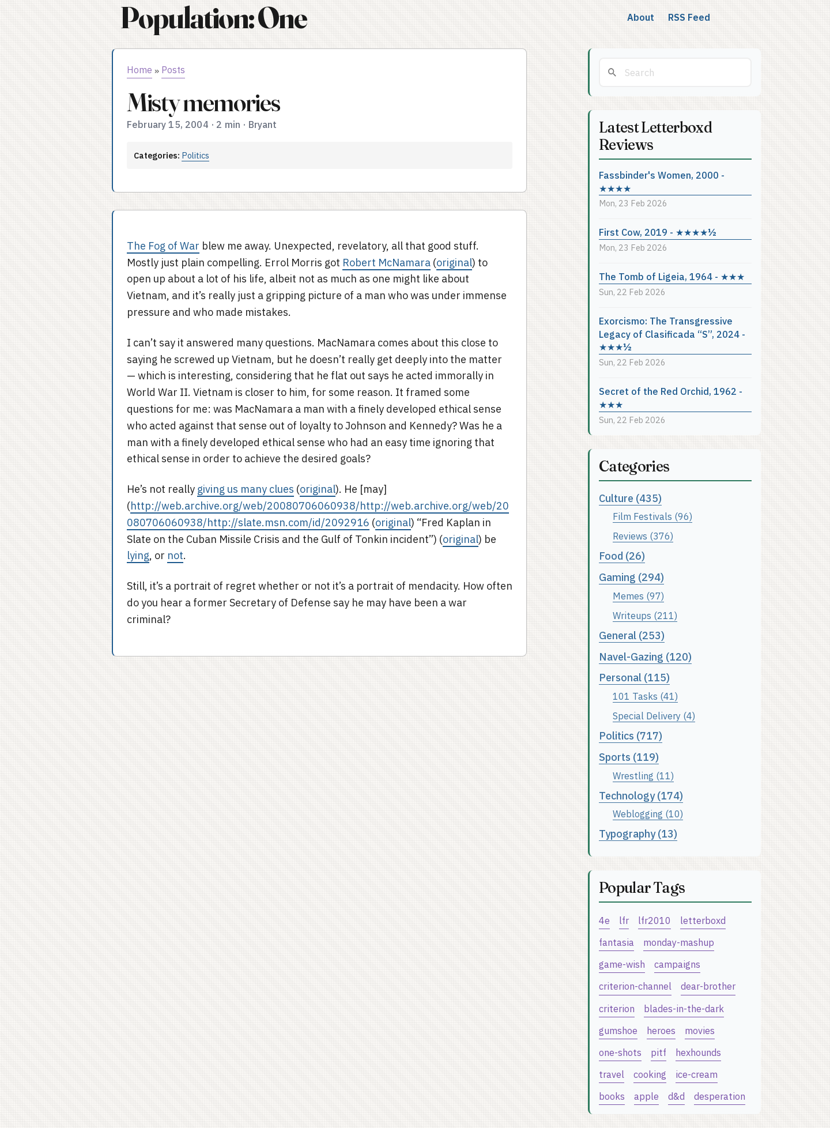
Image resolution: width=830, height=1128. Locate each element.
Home (139, 70)
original (454, 262)
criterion (617, 1008)
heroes (661, 1030)
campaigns (677, 964)
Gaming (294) (631, 577)
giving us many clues (245, 489)
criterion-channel (635, 986)
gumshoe (618, 1030)
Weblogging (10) (648, 814)
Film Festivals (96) (652, 516)
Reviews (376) (643, 536)
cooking (649, 1074)
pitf (658, 1052)
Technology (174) (641, 795)
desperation (719, 1096)
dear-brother (708, 986)
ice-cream (697, 1074)
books (612, 1096)
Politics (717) (630, 735)
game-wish (622, 964)
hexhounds (698, 1052)
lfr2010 (654, 920)
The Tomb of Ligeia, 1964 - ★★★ (672, 276)
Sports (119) (629, 757)
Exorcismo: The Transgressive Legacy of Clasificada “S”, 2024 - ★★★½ (672, 334)
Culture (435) (630, 498)
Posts (173, 70)
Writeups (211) (645, 615)
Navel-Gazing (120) (645, 656)
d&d (676, 1096)
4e (604, 920)
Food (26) (622, 556)
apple (646, 1096)
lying (138, 555)
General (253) (632, 635)
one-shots (620, 1052)
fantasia (616, 942)
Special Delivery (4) (654, 716)
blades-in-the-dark (684, 1008)
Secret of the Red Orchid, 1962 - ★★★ (670, 397)
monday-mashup (678, 942)
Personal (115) (634, 677)
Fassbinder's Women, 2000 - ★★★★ (662, 181)
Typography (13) (638, 833)
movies (700, 1030)
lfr (624, 920)
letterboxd (703, 920)
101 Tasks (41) (645, 696)
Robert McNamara (386, 262)
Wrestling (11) (643, 775)
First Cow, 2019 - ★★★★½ (657, 232)
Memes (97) (638, 596)
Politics (195, 155)
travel (611, 1074)
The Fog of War (163, 245)
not (175, 555)
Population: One (213, 17)
